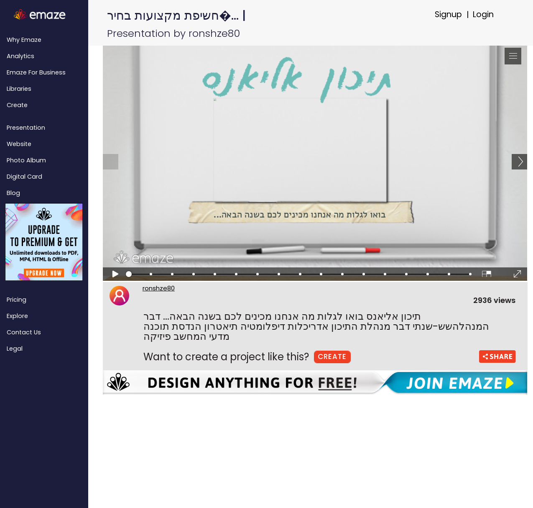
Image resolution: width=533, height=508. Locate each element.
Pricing (16, 299)
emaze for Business (36, 72)
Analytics (20, 56)
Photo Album (26, 160)
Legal (15, 348)
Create (17, 105)
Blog (13, 193)
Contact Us (24, 332)
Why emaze (24, 40)
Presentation (26, 127)
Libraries (19, 89)
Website (19, 144)
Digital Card (24, 176)
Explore (17, 316)
